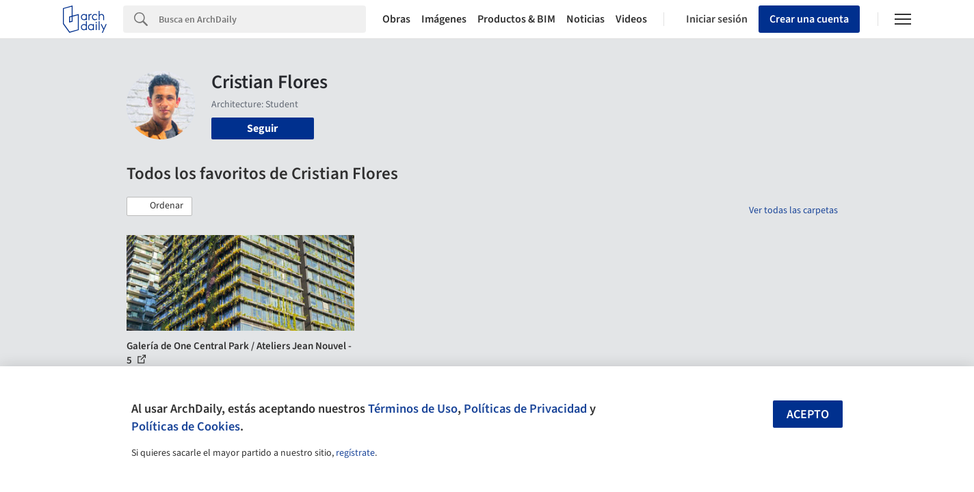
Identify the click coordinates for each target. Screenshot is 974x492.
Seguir (262, 128)
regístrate (355, 453)
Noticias (585, 19)
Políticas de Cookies (185, 426)
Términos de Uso (413, 409)
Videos (631, 19)
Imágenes (443, 19)
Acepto (808, 414)
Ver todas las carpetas (793, 210)
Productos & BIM (516, 19)
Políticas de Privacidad (525, 409)
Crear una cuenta (809, 19)
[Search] (262, 19)
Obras (396, 19)
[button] (159, 206)
